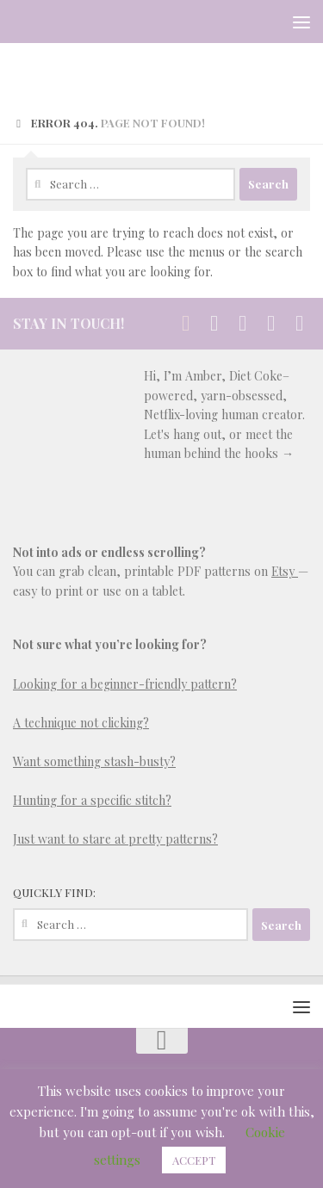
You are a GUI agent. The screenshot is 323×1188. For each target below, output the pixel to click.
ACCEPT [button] (193, 1160)
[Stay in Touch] (185, 323)
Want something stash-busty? (94, 761)
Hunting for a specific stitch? (92, 800)
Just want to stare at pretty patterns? (115, 839)
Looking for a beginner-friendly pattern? (125, 684)
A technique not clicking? (81, 723)
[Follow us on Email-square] (271, 323)
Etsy (284, 571)
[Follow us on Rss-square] (299, 323)
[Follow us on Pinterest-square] (242, 323)
